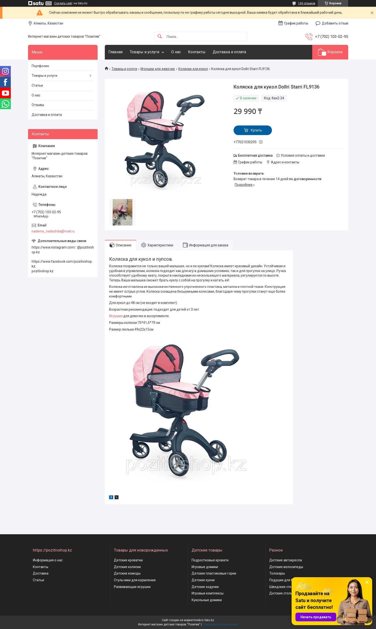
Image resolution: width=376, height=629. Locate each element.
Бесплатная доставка (255, 155)
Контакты (197, 52)
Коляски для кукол (193, 69)
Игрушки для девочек (158, 69)
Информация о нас (48, 560)
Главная (115, 52)
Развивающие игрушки (132, 587)
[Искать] (159, 36)
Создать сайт (63, 3)
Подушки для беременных (290, 580)
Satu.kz (209, 620)
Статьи (37, 85)
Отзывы (38, 105)
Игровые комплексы (207, 593)
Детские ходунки (205, 587)
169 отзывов (306, 3)
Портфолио (40, 66)
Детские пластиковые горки (214, 573)
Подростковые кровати (210, 560)
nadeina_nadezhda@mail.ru (53, 231)
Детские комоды (127, 573)
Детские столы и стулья (288, 593)
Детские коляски (127, 567)
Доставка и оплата (229, 52)
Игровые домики (205, 567)
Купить (256, 130)
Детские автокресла (285, 560)
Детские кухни (203, 580)
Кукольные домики (207, 600)
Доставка (40, 573)
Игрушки (116, 316)
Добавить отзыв (335, 23)
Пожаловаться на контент (220, 624)
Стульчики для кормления (135, 580)
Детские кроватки (128, 560)
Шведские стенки (283, 587)
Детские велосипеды (286, 567)
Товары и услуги (144, 52)
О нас (176, 52)
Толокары (277, 573)
